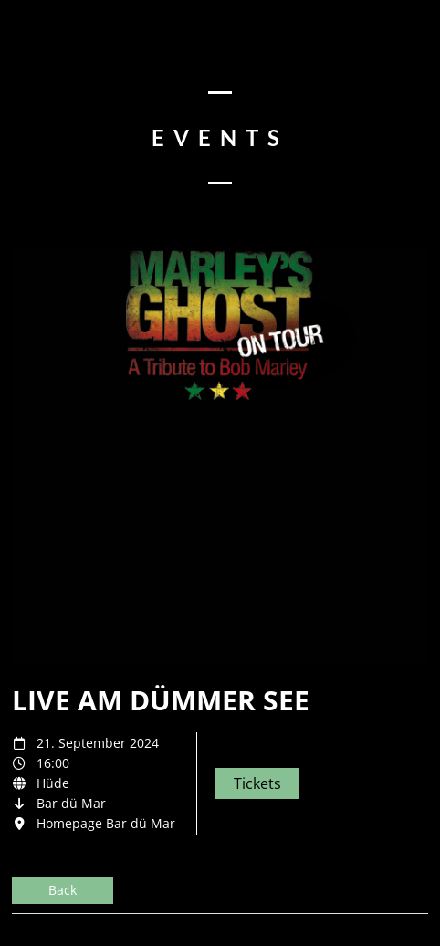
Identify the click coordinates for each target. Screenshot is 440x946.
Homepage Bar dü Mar (106, 823)
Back (62, 890)
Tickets (257, 783)
